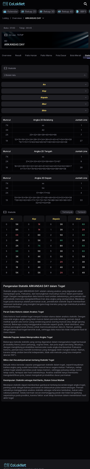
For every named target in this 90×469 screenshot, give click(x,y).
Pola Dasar (61, 55)
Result (18, 55)
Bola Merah (75, 55)
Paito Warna (46, 55)
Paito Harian (31, 55)
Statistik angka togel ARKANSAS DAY (21, 291)
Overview (6, 55)
